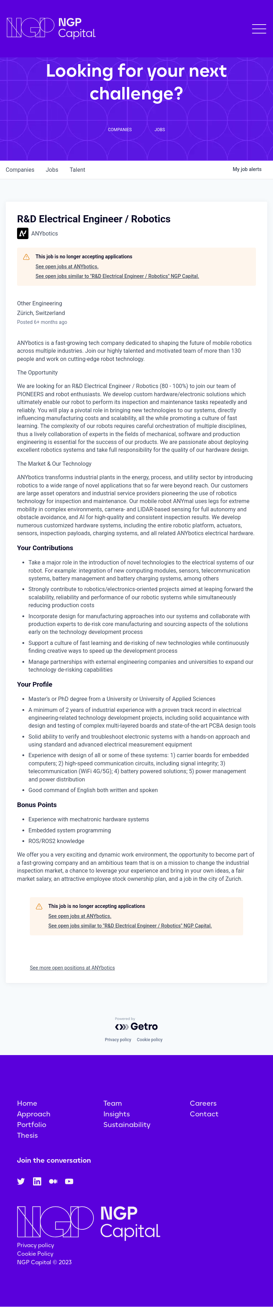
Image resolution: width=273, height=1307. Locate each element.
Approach (33, 1114)
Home (27, 1103)
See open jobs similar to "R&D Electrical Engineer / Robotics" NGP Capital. (117, 276)
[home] (51, 29)
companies (20, 169)
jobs (52, 169)
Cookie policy (149, 1039)
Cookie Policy (35, 1253)
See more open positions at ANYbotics (72, 968)
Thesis (27, 1135)
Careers (203, 1103)
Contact (204, 1114)
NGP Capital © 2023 (44, 1262)
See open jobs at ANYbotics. (67, 266)
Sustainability (126, 1124)
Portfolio (31, 1124)
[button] (259, 29)
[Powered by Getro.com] (136, 1023)
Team (112, 1103)
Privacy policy (118, 1039)
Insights (116, 1114)
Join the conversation (54, 1160)
